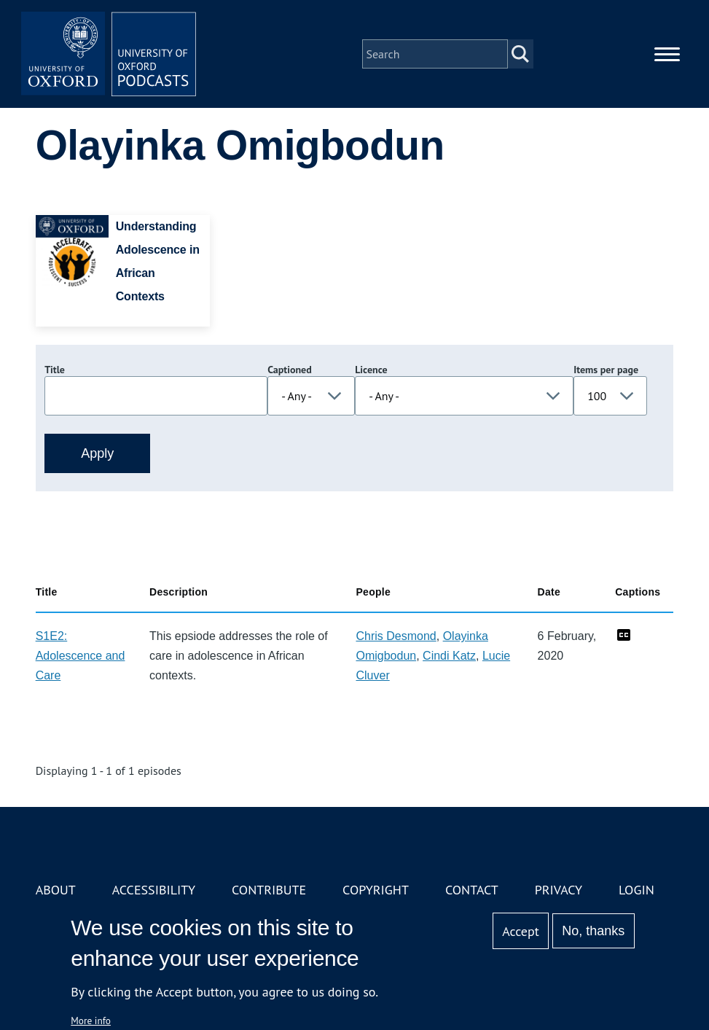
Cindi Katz (449, 655)
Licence (371, 369)
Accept (520, 931)
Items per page (605, 369)
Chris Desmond (396, 636)
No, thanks (593, 931)
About (56, 889)
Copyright (375, 889)
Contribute (269, 889)
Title (54, 369)
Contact (471, 889)
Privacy (558, 889)
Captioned (289, 369)
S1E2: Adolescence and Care (80, 656)
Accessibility (153, 889)
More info (91, 1020)
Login (636, 889)
